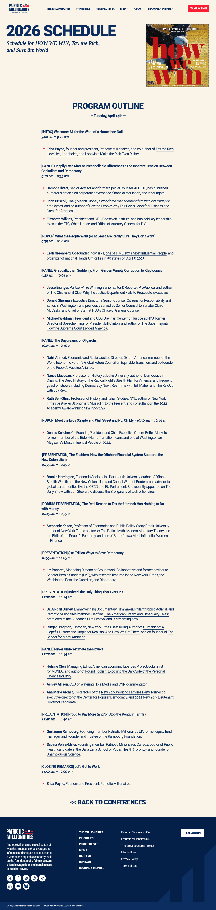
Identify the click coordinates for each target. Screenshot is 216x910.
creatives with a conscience (71, 905)
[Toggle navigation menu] (83, 8)
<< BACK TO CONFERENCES (108, 807)
